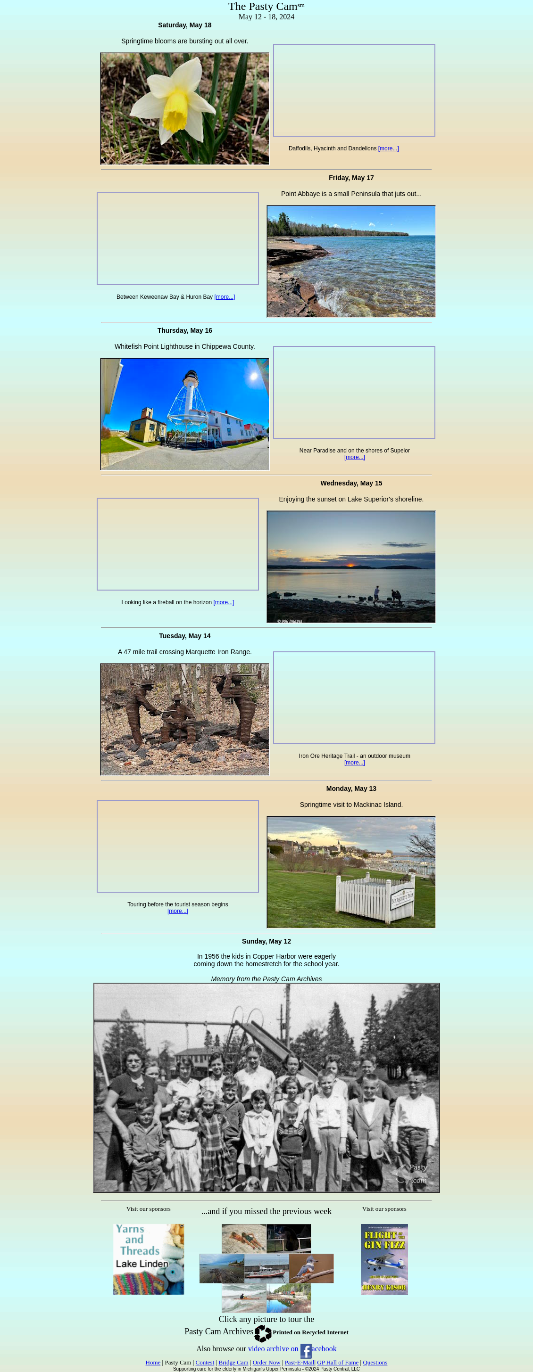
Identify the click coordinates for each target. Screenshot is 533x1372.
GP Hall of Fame (337, 1362)
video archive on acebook (292, 1349)
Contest (205, 1362)
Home (153, 1362)
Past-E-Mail (300, 1362)
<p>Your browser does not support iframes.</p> (148, 1267)
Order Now (267, 1362)
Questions (375, 1362)
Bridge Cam (233, 1362)
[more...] (388, 148)
